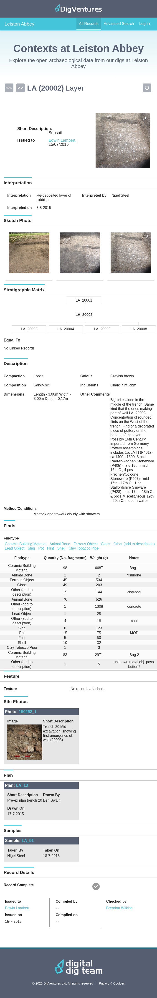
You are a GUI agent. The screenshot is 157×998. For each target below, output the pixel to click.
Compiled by (66, 901)
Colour (86, 376)
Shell (61, 548)
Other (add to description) (134, 544)
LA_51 (28, 840)
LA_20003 (29, 329)
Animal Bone (60, 544)
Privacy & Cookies (112, 983)
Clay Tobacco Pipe (83, 548)
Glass (105, 544)
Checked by (116, 901)
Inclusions (89, 385)
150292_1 (28, 711)
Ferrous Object (85, 544)
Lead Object (14, 548)
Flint (50, 548)
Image (12, 721)
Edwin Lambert (62, 140)
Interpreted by (94, 195)
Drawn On (16, 808)
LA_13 (22, 785)
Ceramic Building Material (25, 544)
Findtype (11, 538)
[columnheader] (20, 558)
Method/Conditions (20, 509)
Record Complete (19, 885)
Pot (41, 548)
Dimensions (14, 394)
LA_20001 (84, 300)
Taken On (51, 850)
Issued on (13, 915)
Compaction (14, 376)
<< (9, 88)
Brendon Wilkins (119, 908)
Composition (15, 385)
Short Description (58, 721)
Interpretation (19, 195)
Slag (31, 548)
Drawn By (51, 795)
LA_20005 (102, 329)
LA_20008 (138, 329)
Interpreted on (19, 208)
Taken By (15, 850)
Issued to (13, 901)
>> (20, 88)
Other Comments (95, 394)
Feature (10, 689)
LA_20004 (65, 329)
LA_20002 (84, 315)
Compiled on (67, 915)
